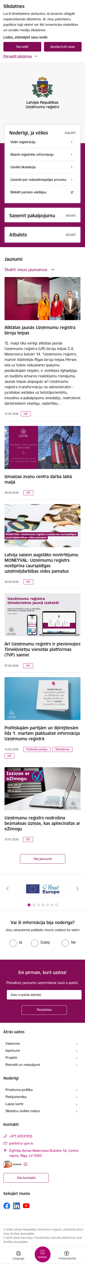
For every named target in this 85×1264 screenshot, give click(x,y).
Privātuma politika (19, 1090)
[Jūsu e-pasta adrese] (44, 995)
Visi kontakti (26, 1178)
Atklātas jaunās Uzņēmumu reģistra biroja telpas (40, 330)
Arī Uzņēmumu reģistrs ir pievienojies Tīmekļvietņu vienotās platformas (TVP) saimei (42, 649)
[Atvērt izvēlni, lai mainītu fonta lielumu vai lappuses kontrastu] (67, 1256)
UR (25, 413)
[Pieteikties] (44, 1010)
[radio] (15, 942)
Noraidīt (22, 46)
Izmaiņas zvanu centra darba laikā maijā (38, 479)
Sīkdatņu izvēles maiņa (22, 1111)
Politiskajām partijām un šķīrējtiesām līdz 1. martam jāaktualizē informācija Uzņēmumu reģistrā (42, 733)
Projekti (11, 1057)
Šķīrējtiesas (62, 749)
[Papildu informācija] (25, 1164)
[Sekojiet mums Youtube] (26, 1205)
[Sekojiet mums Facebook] (6, 1205)
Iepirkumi (12, 1050)
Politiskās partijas (37, 749)
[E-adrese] (12, 1164)
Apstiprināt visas (62, 46)
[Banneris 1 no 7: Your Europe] (42, 888)
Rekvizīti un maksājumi (22, 1064)
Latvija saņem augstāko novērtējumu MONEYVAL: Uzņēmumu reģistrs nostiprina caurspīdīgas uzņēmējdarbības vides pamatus (41, 563)
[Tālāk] (77, 888)
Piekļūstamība (16, 1097)
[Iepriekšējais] (7, 888)
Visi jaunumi (43, 859)
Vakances (12, 1043)
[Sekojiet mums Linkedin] (16, 1205)
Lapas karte (14, 1104)
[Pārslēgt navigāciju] (43, 1254)
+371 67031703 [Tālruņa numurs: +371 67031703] (20, 1136)
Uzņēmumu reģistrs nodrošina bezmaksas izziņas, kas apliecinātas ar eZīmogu (42, 823)
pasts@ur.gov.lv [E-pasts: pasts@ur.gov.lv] (21, 1143)
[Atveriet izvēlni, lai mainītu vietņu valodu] (18, 1256)
